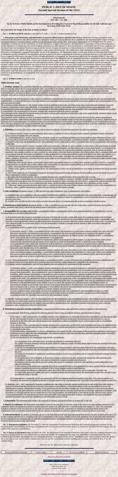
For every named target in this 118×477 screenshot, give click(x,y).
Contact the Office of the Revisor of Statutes (59, 474)
